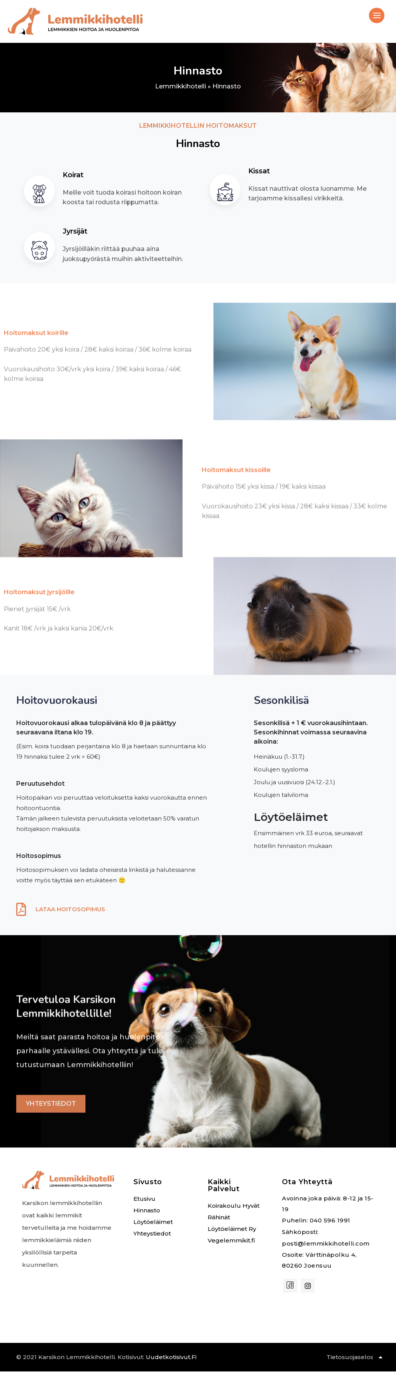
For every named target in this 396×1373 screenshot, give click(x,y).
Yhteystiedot (152, 1235)
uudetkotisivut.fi (171, 1358)
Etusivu (144, 1200)
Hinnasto (146, 1211)
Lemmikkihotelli (180, 86)
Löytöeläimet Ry (232, 1230)
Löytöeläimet (153, 1223)
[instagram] (308, 1287)
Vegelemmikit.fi (231, 1242)
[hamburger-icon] (376, 15)
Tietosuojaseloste (353, 1358)
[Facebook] (290, 1287)
